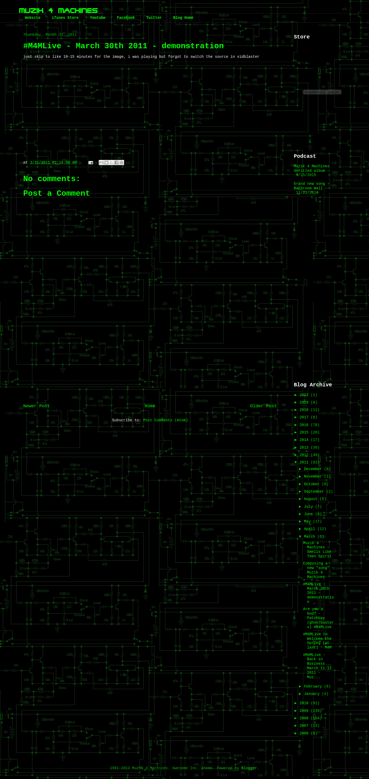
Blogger (249, 768)
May (308, 521)
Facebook (126, 18)
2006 (305, 733)
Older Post (263, 406)
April (310, 529)
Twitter (154, 18)
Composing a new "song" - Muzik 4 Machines (318, 570)
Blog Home (183, 18)
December (314, 469)
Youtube (98, 18)
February (314, 686)
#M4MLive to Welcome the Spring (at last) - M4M (317, 641)
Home (150, 406)
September (315, 491)
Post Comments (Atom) (165, 420)
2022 (305, 395)
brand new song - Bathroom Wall (311, 186)
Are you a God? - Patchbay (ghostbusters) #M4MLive (318, 618)
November (314, 476)
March (310, 537)
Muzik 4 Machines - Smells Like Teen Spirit (317, 549)
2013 (305, 447)
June (309, 514)
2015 (305, 432)
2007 (305, 726)
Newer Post (36, 406)
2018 (305, 410)
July (309, 507)
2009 (305, 711)
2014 (305, 440)
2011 (305, 462)
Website (33, 18)
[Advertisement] (150, 356)
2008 (305, 718)
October (313, 484)
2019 (305, 402)
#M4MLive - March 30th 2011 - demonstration (318, 593)
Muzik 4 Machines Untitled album (311, 168)
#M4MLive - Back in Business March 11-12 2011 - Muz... (317, 666)
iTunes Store (65, 18)
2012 (305, 455)
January (313, 694)
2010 (305, 703)
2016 (305, 425)
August (312, 499)
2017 (305, 417)
